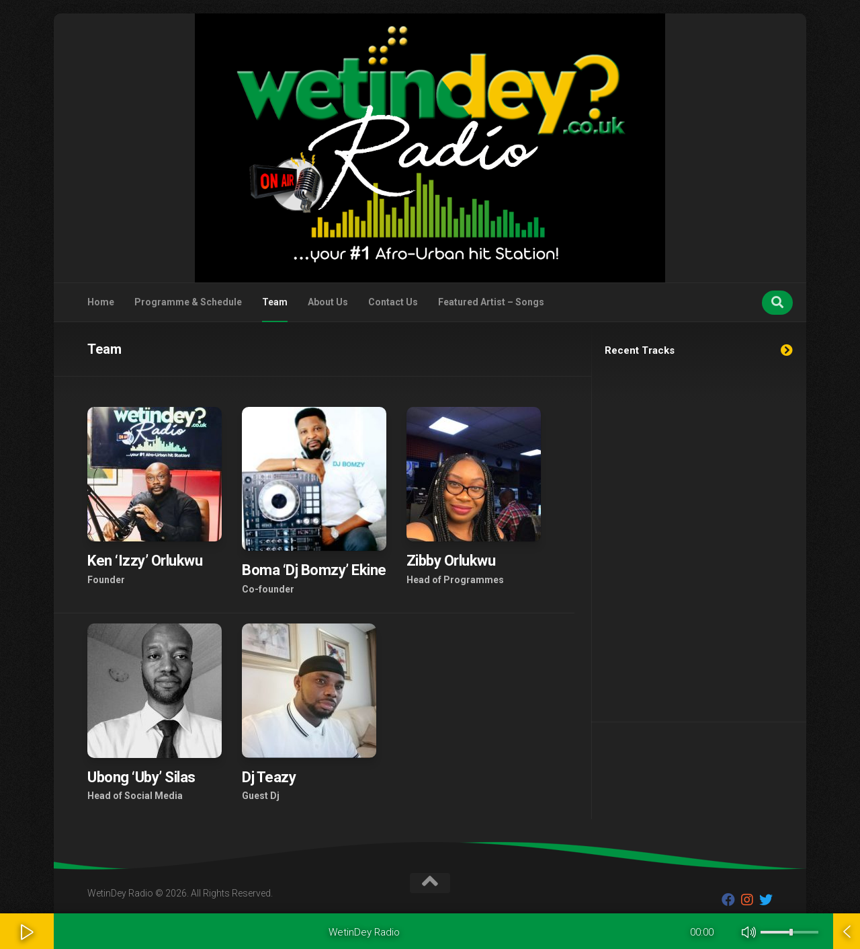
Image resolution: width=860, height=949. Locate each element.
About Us (328, 302)
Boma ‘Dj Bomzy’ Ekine (314, 570)
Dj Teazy (269, 777)
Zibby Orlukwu (451, 560)
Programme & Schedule (188, 302)
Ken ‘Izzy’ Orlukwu (144, 560)
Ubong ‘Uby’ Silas (141, 777)
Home (100, 302)
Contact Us (393, 302)
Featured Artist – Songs (491, 302)
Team (275, 302)
